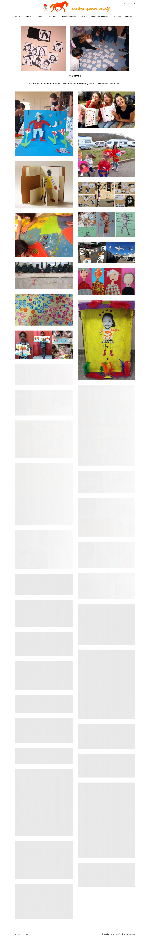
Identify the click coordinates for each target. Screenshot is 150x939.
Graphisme (39, 17)
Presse (28, 17)
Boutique (117, 17)
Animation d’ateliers (68, 17)
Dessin (83, 17)
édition (17, 17)
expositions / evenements (100, 17)
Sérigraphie (52, 17)
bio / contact (130, 17)
